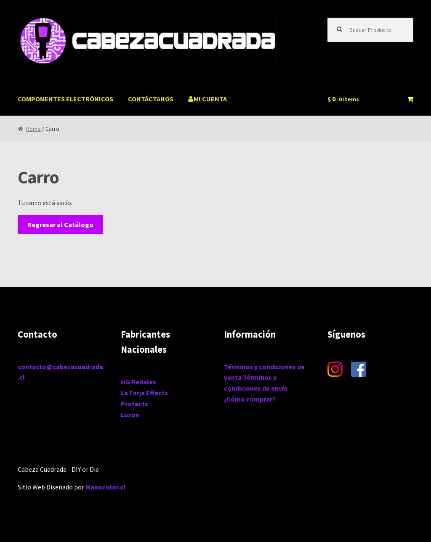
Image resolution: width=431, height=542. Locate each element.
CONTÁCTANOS (150, 99)
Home (33, 128)
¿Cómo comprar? (250, 399)
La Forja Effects (144, 393)
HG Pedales (138, 382)
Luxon (130, 414)
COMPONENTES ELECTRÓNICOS (65, 99)
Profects (134, 403)
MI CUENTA (207, 99)
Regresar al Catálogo (60, 224)
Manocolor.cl (105, 487)
